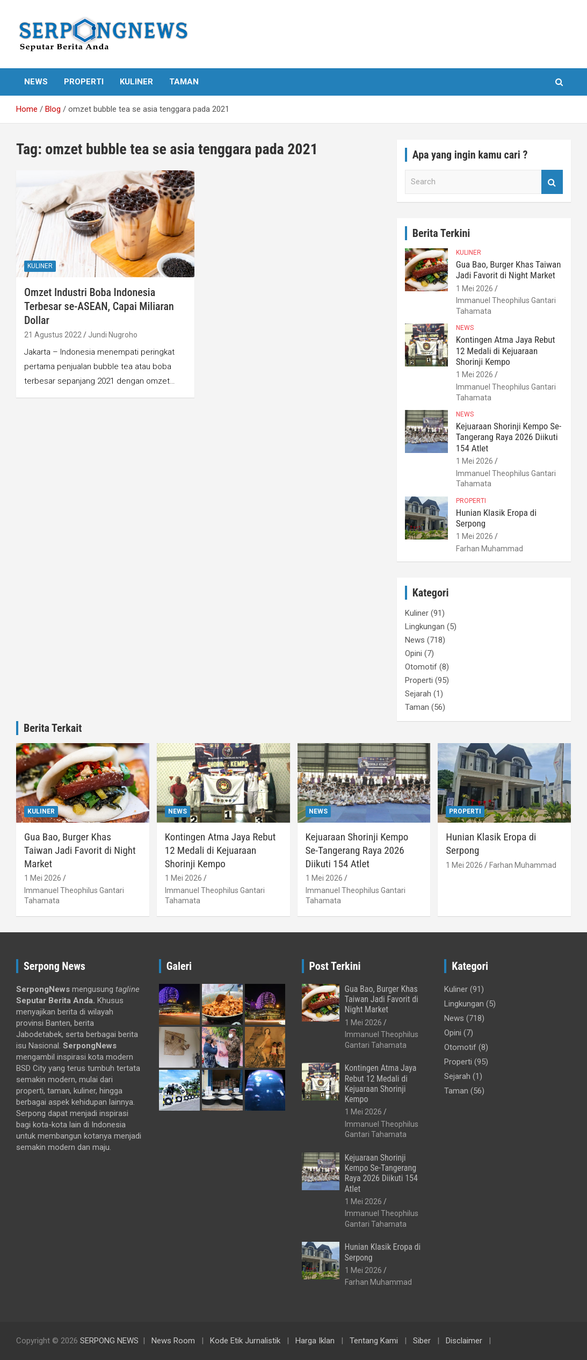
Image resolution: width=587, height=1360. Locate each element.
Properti (84, 82)
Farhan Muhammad (489, 548)
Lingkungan (425, 626)
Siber (422, 1340)
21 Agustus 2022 (53, 334)
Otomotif (421, 667)
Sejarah (418, 694)
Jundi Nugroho (112, 334)
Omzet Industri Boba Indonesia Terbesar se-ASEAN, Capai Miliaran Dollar (99, 306)
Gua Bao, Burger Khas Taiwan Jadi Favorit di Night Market (508, 269)
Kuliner (136, 82)
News (36, 82)
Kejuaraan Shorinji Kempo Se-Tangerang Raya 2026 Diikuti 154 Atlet (509, 437)
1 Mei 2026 (474, 288)
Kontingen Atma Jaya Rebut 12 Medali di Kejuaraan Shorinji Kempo (505, 350)
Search (552, 182)
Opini (413, 653)
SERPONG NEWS (109, 1340)
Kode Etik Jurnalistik (245, 1340)
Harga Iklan (315, 1340)
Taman (184, 82)
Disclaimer (464, 1340)
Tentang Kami (374, 1340)
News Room (173, 1340)
